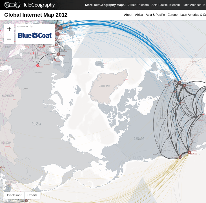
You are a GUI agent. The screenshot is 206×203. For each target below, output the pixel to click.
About (128, 14)
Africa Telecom (139, 4)
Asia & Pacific (155, 14)
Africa (139, 14)
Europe (173, 14)
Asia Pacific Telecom (166, 4)
